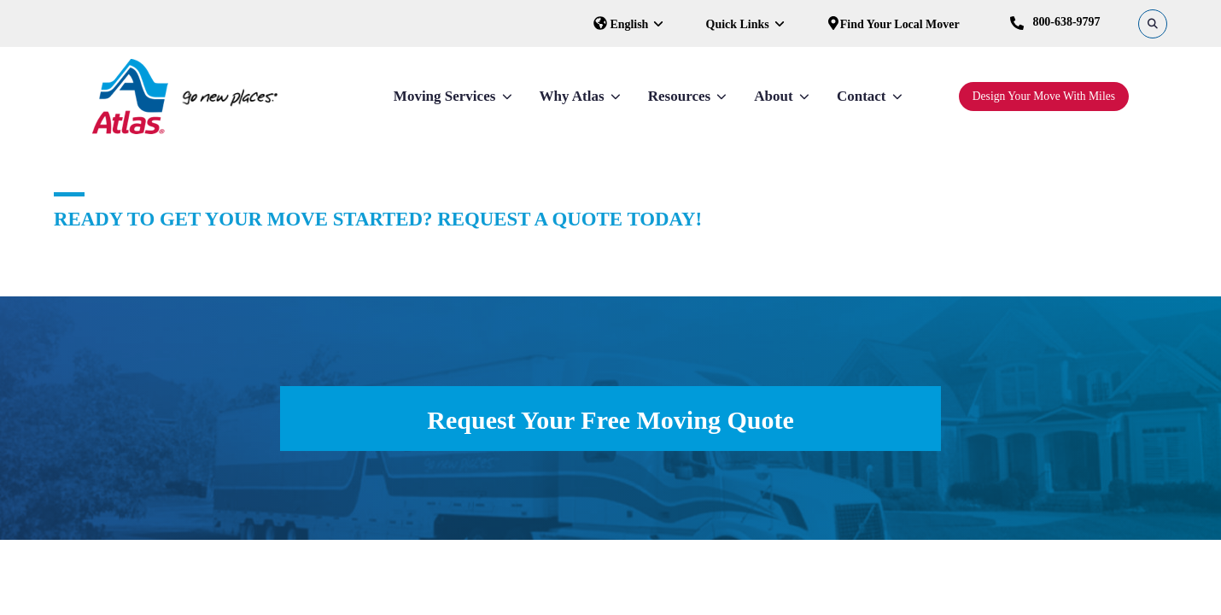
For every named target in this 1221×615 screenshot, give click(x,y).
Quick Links (739, 25)
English (622, 24)
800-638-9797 (1055, 23)
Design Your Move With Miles (1044, 96)
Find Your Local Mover (893, 24)
